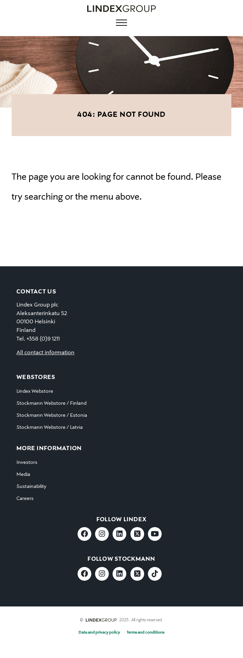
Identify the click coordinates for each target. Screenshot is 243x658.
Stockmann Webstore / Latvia (49, 427)
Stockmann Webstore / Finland (51, 403)
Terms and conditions (145, 633)
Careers (25, 498)
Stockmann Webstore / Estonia (51, 415)
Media (23, 474)
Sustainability (31, 486)
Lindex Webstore (34, 391)
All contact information (45, 353)
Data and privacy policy (99, 633)
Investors (26, 462)
